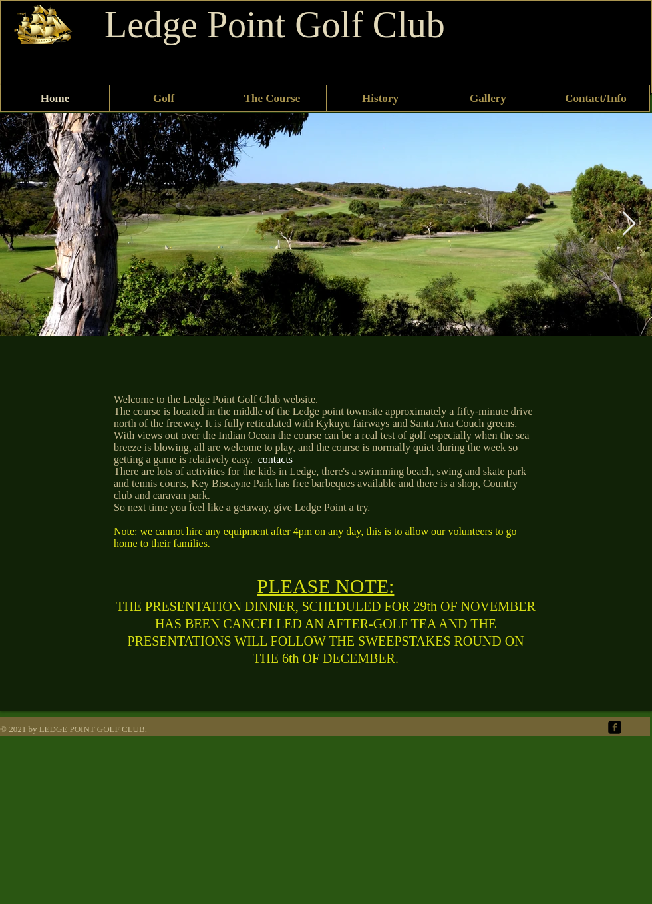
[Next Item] (629, 224)
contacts (275, 459)
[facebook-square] (614, 727)
